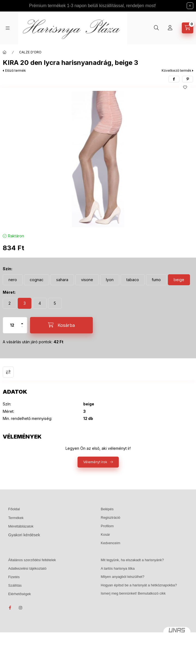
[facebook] (173, 79)
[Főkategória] (5, 52)
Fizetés (14, 577)
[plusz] (22, 321)
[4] (40, 303)
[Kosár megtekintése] (187, 27)
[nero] (13, 279)
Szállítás (15, 585)
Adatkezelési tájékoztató (27, 568)
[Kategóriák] (8, 28)
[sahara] (62, 279)
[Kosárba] (61, 325)
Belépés (107, 509)
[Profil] (170, 27)
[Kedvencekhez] (185, 87)
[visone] (87, 279)
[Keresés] (156, 27)
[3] (24, 303)
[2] (9, 303)
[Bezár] (190, 5)
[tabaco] (133, 279)
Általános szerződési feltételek (32, 560)
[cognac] (36, 279)
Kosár (105, 534)
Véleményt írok (95, 462)
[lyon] (109, 279)
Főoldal (14, 509)
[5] (55, 303)
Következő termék (176, 70)
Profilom (107, 526)
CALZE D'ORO (30, 52)
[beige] (179, 279)
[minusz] (22, 329)
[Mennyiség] (12, 325)
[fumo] (156, 279)
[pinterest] (187, 79)
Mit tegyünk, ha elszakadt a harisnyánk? (132, 560)
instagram (20, 607)
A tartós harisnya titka (118, 568)
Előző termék (15, 70)
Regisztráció (110, 517)
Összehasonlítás (8, 372)
